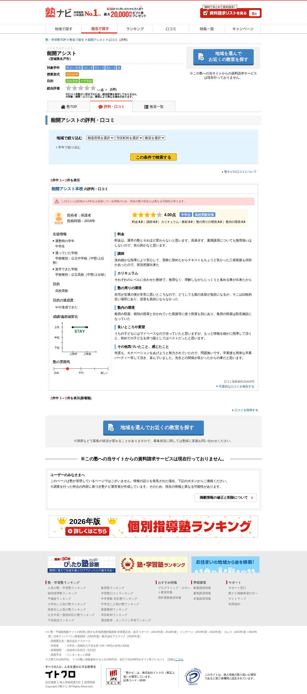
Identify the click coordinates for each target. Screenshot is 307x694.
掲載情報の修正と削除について (224, 497)
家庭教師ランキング (114, 609)
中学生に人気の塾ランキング (120, 604)
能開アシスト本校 (67, 189)
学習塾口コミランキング (117, 593)
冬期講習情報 (202, 598)
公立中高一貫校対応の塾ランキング (71, 615)
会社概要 (50, 682)
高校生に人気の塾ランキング (67, 609)
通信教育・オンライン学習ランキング (126, 620)
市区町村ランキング (114, 615)
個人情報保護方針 (70, 682)
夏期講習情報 (202, 593)
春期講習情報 (202, 588)
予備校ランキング (59, 598)
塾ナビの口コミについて (240, 171)
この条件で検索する (153, 157)
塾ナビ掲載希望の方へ (243, 593)
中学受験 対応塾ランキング (119, 598)
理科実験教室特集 (169, 597)
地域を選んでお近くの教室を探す (228, 56)
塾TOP (72, 107)
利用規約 (234, 604)
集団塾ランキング (113, 588)
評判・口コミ (114, 107)
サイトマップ (237, 598)
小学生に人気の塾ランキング (67, 604)
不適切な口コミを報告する (236, 386)
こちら (179, 659)
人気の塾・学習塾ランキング (67, 588)
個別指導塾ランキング (62, 593)
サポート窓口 (237, 588)
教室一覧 (157, 107)
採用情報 (89, 682)
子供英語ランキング (61, 620)
